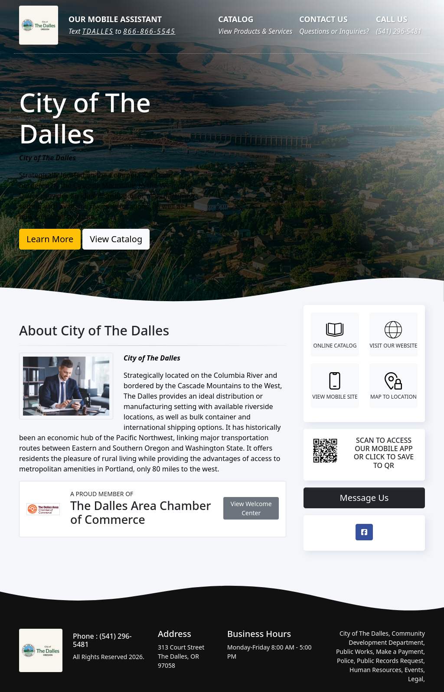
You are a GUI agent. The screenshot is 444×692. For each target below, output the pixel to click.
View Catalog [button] (116, 239)
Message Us (364, 498)
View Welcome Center (251, 508)
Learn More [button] (49, 239)
